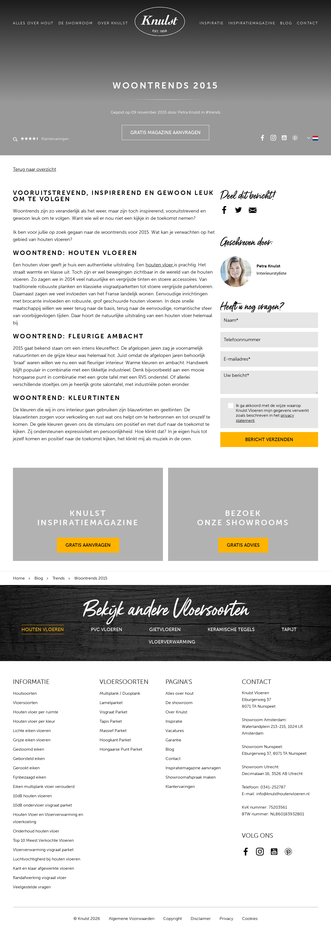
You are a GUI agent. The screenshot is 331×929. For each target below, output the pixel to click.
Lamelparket (111, 702)
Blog (286, 23)
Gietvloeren (165, 629)
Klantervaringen (44, 139)
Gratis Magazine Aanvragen (165, 130)
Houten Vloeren (42, 629)
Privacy (226, 918)
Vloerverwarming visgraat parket (43, 849)
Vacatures (175, 730)
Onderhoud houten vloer (36, 831)
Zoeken (15, 139)
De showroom (75, 23)
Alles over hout (33, 23)
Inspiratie (212, 23)
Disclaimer (201, 918)
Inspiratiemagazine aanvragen (193, 767)
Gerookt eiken (26, 767)
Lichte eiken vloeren (32, 730)
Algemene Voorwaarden (131, 918)
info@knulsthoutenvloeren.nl (283, 793)
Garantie (173, 739)
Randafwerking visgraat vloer (39, 877)
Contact (307, 23)
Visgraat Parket (113, 711)
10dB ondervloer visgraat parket (42, 805)
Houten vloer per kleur (34, 721)
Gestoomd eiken (28, 749)
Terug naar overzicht (34, 169)
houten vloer (160, 265)
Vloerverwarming (172, 642)
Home (19, 578)
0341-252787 (272, 787)
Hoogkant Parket (115, 739)
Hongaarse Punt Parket (121, 749)
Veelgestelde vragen (32, 886)
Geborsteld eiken (29, 758)
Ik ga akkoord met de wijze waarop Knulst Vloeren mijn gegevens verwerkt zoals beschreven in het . (268, 413)
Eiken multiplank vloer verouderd (43, 786)
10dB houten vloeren (32, 795)
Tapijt (289, 629)
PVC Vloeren (106, 629)
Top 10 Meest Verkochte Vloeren (43, 840)
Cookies (250, 918)
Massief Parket (113, 730)
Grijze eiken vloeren (31, 739)
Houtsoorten (25, 693)
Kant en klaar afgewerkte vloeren (43, 868)
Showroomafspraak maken (191, 777)
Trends (58, 578)
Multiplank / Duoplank (120, 693)
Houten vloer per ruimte (35, 711)
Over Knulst (113, 23)
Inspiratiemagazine (251, 23)
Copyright (172, 918)
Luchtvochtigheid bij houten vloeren (46, 859)
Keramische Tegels (231, 629)
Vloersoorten (25, 702)
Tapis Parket (111, 721)
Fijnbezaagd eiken (29, 777)
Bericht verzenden (269, 437)
